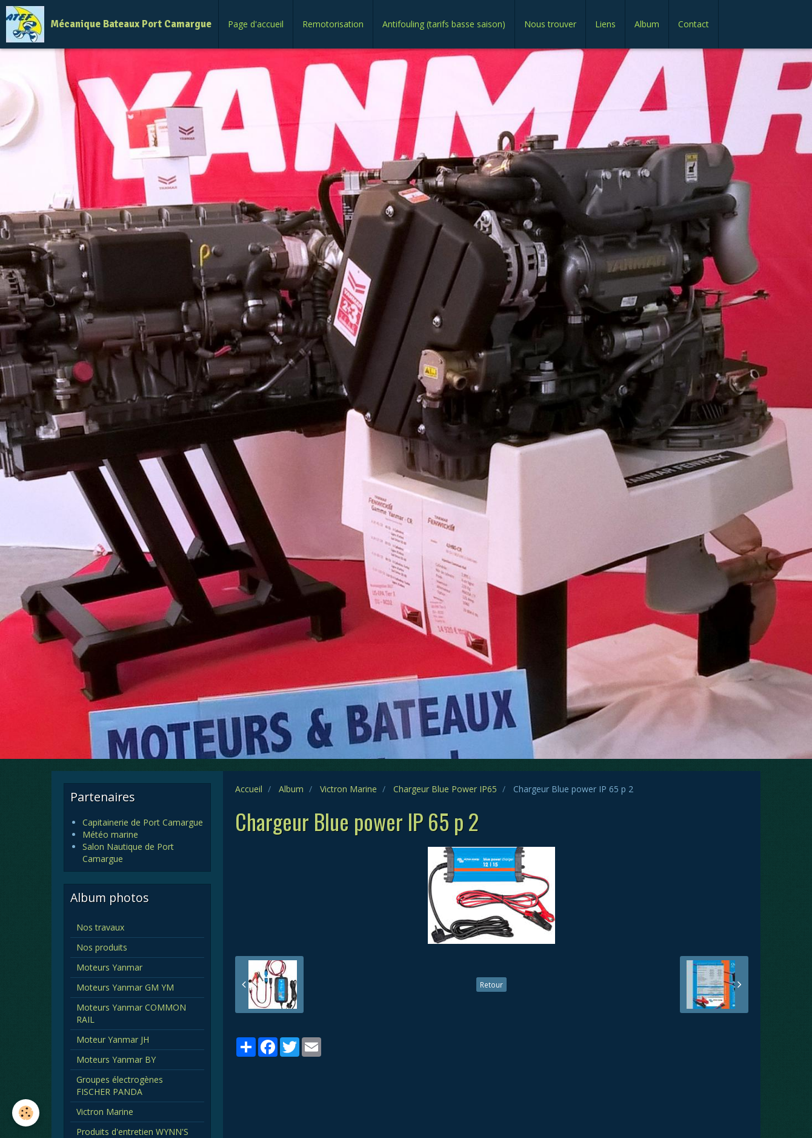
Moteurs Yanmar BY (116, 1059)
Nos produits (101, 947)
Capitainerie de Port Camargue (142, 822)
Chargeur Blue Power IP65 (445, 789)
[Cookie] (25, 1112)
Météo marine (110, 834)
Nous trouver (550, 24)
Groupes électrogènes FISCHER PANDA (119, 1085)
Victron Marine (348, 789)
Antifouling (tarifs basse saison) (443, 24)
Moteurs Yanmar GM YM (125, 987)
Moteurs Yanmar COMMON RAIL (131, 1013)
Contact (693, 24)
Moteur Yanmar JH (112, 1039)
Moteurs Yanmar (109, 967)
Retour (491, 984)
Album (646, 24)
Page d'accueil (256, 24)
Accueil (248, 789)
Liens (605, 24)
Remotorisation (333, 24)
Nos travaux (100, 927)
